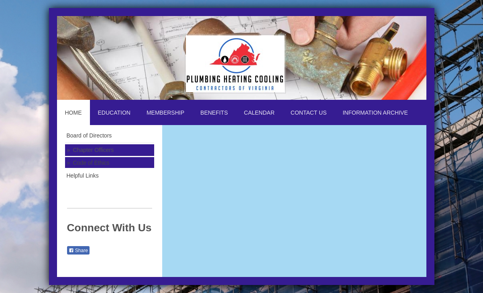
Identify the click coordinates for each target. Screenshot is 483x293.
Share (78, 250)
